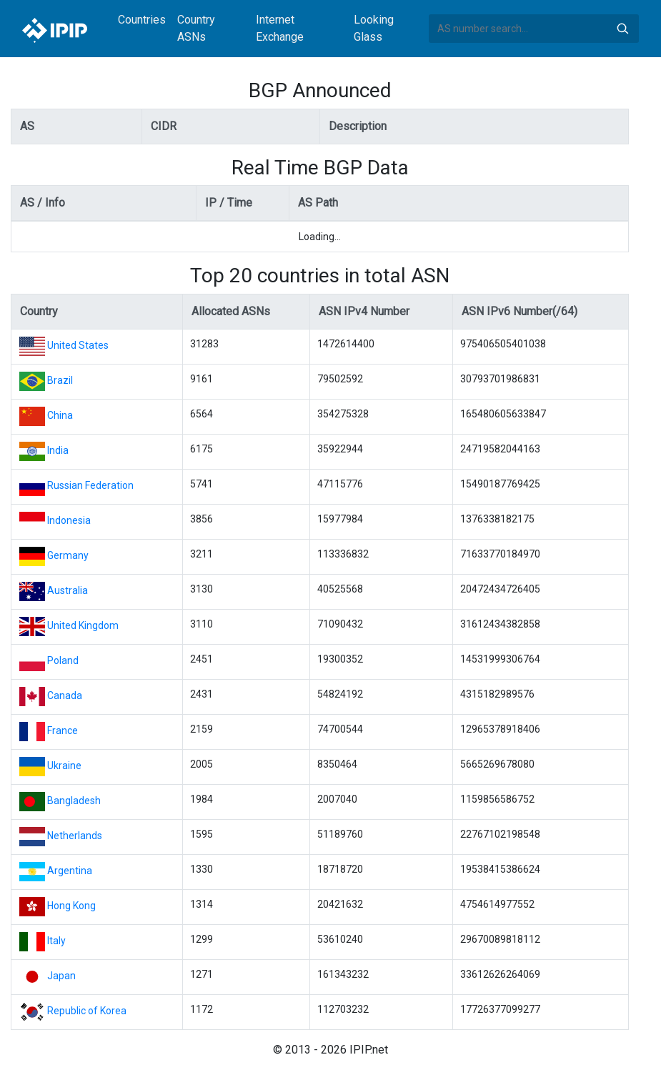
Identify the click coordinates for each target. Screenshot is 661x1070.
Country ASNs (196, 28)
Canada (64, 695)
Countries (142, 19)
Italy (56, 940)
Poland (63, 660)
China (60, 415)
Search (622, 28)
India (58, 450)
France (62, 730)
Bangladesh (74, 800)
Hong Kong (71, 905)
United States (78, 345)
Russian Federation (90, 485)
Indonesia (69, 520)
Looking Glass (374, 28)
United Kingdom (83, 625)
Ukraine (64, 765)
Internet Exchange (280, 28)
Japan (61, 975)
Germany (68, 555)
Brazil (60, 380)
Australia (67, 590)
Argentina (69, 870)
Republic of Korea (86, 1010)
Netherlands (74, 835)
